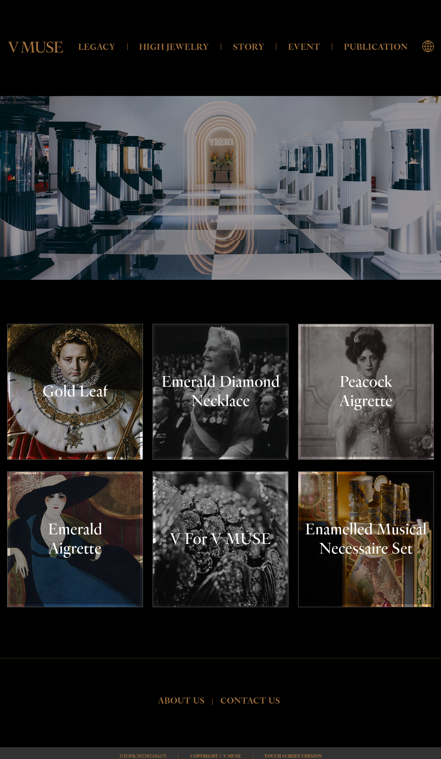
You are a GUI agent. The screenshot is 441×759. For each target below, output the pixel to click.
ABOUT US (181, 701)
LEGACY (97, 47)
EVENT (304, 47)
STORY (249, 47)
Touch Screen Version (293, 756)
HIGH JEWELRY (174, 47)
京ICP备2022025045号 (143, 756)
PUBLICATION (376, 47)
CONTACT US (250, 701)
